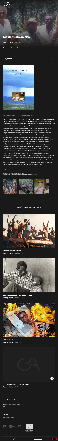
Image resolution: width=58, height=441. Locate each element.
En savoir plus (38, 439)
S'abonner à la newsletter (11, 404)
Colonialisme (13, 115)
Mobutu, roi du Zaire (10, 340)
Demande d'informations (12, 48)
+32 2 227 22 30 (7, 420)
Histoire (31, 115)
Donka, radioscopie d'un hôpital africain (17, 295)
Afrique (5, 115)
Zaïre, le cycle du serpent (12, 251)
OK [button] (54, 439)
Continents (23, 115)
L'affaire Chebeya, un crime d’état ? (16, 384)
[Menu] (53, 4)
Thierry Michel (8, 42)
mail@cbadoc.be (8, 417)
